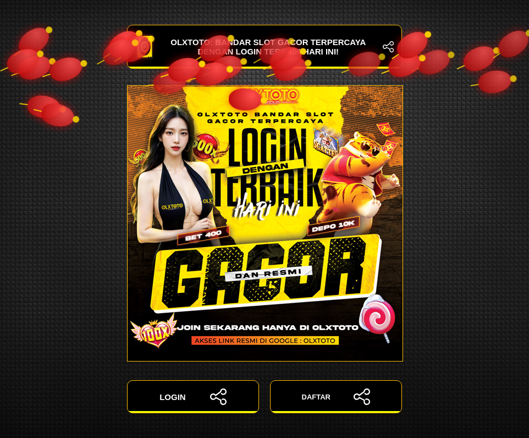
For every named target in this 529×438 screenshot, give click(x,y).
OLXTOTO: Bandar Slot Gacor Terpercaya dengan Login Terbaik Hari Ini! (264, 47)
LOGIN (193, 396)
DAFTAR (336, 396)
